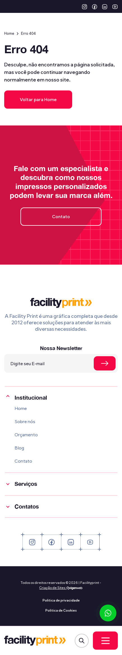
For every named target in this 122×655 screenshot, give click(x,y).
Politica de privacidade (61, 600)
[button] (84, 6)
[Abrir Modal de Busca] (82, 641)
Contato (61, 216)
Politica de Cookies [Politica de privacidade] (61, 610)
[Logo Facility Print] (35, 641)
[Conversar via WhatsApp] (108, 613)
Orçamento (26, 434)
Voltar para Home (38, 99)
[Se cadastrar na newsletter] (105, 363)
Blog (19, 448)
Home (9, 33)
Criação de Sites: (53, 588)
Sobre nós (25, 421)
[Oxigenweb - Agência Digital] (75, 588)
